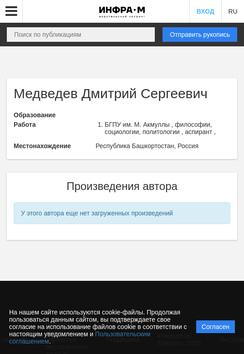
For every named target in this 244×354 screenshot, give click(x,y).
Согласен (215, 326)
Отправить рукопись (200, 34)
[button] (11, 11)
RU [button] (232, 11)
